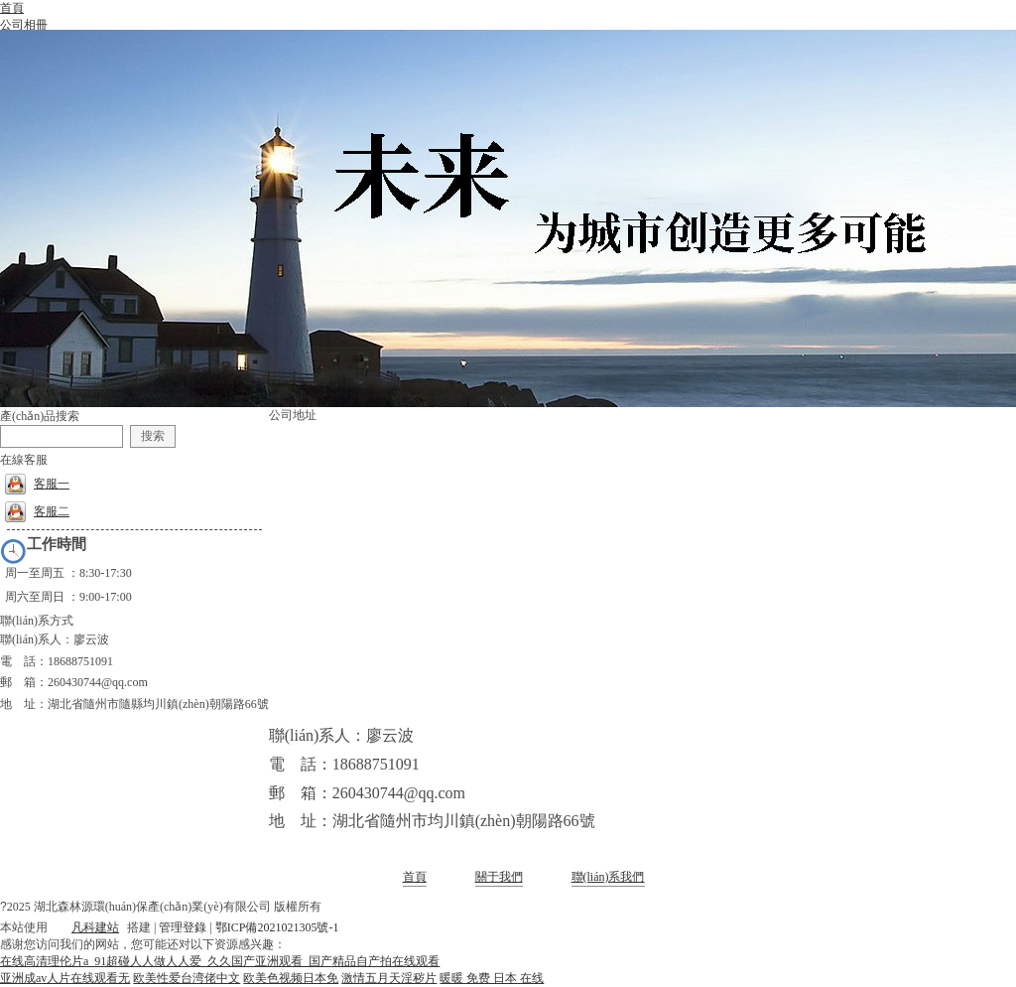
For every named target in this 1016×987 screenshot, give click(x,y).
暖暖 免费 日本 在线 (492, 978)
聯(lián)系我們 (608, 877)
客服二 (37, 511)
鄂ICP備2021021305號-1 (277, 927)
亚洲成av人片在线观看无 (65, 978)
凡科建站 (83, 927)
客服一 (37, 484)
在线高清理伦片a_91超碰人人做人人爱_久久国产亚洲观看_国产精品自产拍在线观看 (220, 961)
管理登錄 (182, 927)
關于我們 (499, 877)
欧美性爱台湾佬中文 (186, 978)
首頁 (415, 877)
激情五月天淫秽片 (389, 978)
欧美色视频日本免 (290, 978)
